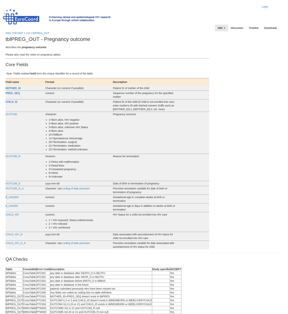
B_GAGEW (12, 197)
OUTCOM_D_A (15, 188)
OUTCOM (11, 114)
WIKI (8, 33)
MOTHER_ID (13, 88)
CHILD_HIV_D (14, 234)
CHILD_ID (12, 101)
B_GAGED (12, 205)
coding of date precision (76, 188)
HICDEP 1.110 (21, 33)
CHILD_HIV (12, 214)
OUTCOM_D (13, 183)
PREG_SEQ (13, 93)
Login (265, 6)
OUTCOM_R (13, 156)
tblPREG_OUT (40, 33)
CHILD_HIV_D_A (16, 243)
